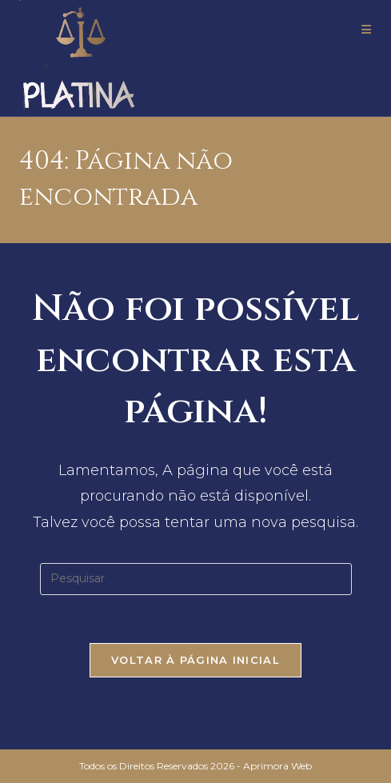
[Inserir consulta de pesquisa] (196, 579)
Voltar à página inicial (195, 659)
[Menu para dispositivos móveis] (366, 29)
